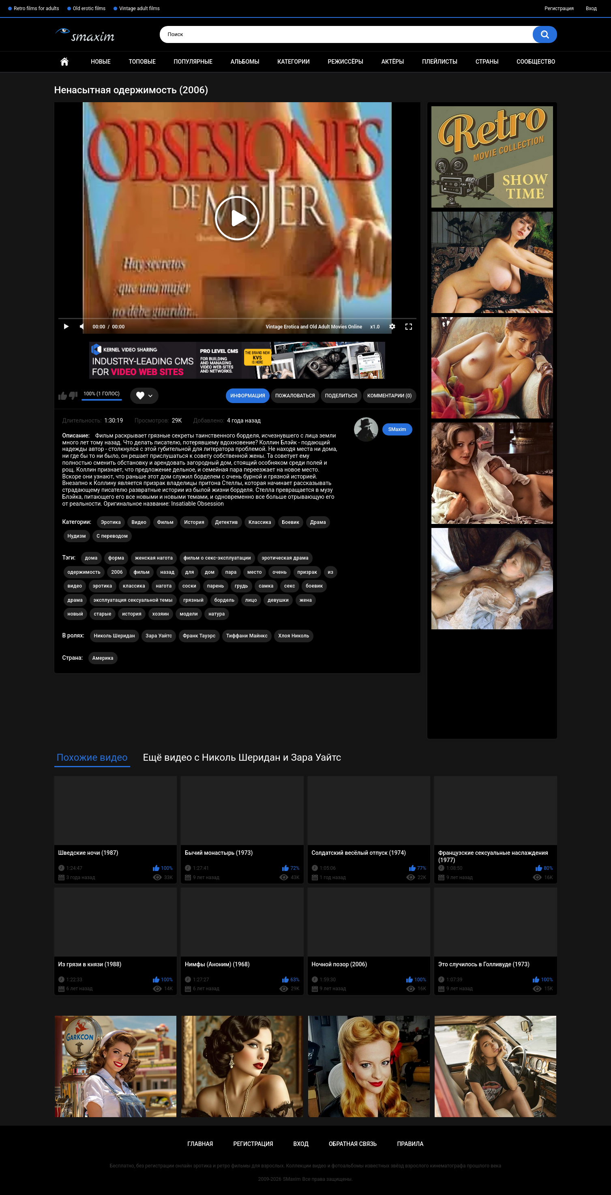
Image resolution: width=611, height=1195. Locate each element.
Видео (138, 522)
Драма (318, 522)
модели (189, 614)
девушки (278, 600)
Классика (260, 522)
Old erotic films (89, 8)
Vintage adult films (139, 8)
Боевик (291, 522)
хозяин (160, 614)
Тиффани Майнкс (247, 636)
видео (75, 586)
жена (306, 600)
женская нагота (154, 558)
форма (116, 558)
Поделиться (341, 396)
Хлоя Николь (293, 636)
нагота (164, 586)
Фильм (165, 522)
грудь (241, 586)
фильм (141, 572)
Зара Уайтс (159, 636)
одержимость (84, 572)
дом (209, 572)
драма (75, 600)
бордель (224, 600)
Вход (591, 8)
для (189, 572)
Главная (64, 61)
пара (231, 572)
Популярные (193, 61)
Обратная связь (353, 1144)
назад (168, 572)
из (331, 572)
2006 (116, 572)
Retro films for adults (36, 8)
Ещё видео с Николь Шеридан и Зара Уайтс (242, 757)
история (131, 614)
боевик (314, 586)
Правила (410, 1144)
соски (189, 586)
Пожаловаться (295, 396)
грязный (193, 600)
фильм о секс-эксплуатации (217, 558)
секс (289, 586)
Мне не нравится (73, 396)
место (254, 572)
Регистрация (559, 8)
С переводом (112, 536)
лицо (251, 600)
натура (216, 614)
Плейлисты (439, 61)
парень (215, 586)
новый (75, 614)
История (194, 522)
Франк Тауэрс (199, 636)
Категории (293, 61)
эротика (102, 586)
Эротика (111, 522)
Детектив (226, 522)
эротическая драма (285, 558)
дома (91, 558)
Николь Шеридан (114, 636)
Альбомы (245, 61)
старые (102, 614)
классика (134, 586)
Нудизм (77, 536)
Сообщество (536, 61)
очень (279, 572)
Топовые (142, 61)
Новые (100, 61)
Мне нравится (62, 396)
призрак (307, 572)
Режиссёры (345, 61)
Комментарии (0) (389, 396)
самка (266, 586)
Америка (103, 658)
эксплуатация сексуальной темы (133, 600)
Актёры (393, 61)
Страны (487, 61)
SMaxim (397, 429)
